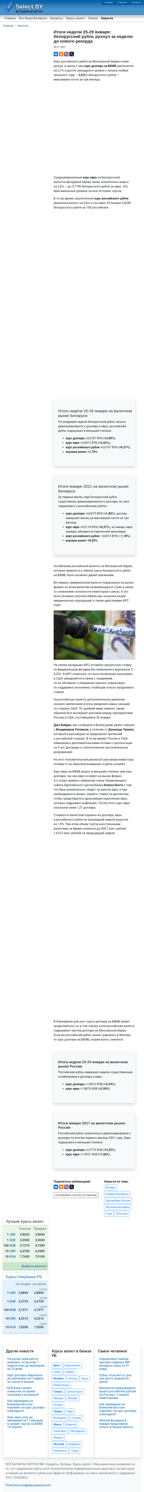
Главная (109, 2)
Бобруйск (74, 1444)
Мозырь (58, 1398)
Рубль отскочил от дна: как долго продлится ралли (115, 1378)
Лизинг (93, 18)
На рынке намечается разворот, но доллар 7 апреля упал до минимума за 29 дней (25, 1364)
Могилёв (58, 1444)
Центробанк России (118, 1200)
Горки (74, 1450)
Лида (69, 1411)
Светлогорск (74, 1391)
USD (13, 1234)
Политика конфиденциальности (28, 1485)
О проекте (122, 2)
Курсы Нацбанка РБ (24, 1277)
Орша (84, 1378)
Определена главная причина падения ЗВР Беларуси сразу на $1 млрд (114, 1364)
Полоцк (72, 1378)
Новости (107, 18)
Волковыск (60, 1417)
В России (122, 1213)
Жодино (58, 1437)
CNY (13, 1251)
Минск (57, 1424)
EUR (12, 1240)
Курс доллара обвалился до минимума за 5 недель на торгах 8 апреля (25, 1378)
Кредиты (56, 18)
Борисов (71, 1424)
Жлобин (73, 1398)
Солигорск (60, 1431)
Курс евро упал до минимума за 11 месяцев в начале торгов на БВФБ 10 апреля (25, 1422)
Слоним (76, 1417)
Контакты (136, 2)
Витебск (58, 1378)
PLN (12, 1256)
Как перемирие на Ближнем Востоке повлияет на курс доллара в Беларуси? (25, 1406)
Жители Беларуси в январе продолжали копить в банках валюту (116, 1424)
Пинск (57, 1371)
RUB (13, 1245)
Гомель (58, 1391)
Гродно (57, 1411)
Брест (57, 1365)
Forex (109, 1213)
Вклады (110, 1187)
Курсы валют (75, 18)
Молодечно (78, 1431)
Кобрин (69, 1371)
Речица (57, 1404)
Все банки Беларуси (33, 18)
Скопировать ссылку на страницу (76, 1194)
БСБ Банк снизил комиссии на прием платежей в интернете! (23, 1391)
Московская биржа (117, 1207)
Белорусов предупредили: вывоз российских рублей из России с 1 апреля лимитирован (117, 1393)
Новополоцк (61, 1385)
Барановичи (72, 1365)
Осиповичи (60, 1450)
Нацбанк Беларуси (117, 1194)
